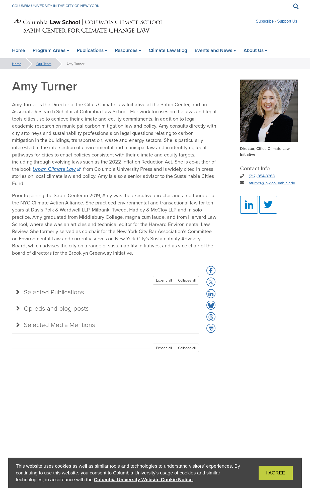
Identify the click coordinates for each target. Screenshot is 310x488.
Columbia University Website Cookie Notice (143, 479)
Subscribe (265, 21)
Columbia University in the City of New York (55, 6)
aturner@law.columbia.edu (272, 183)
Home (16, 63)
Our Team (43, 63)
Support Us (287, 21)
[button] (210, 270)
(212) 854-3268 (262, 176)
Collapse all (187, 280)
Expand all (164, 280)
